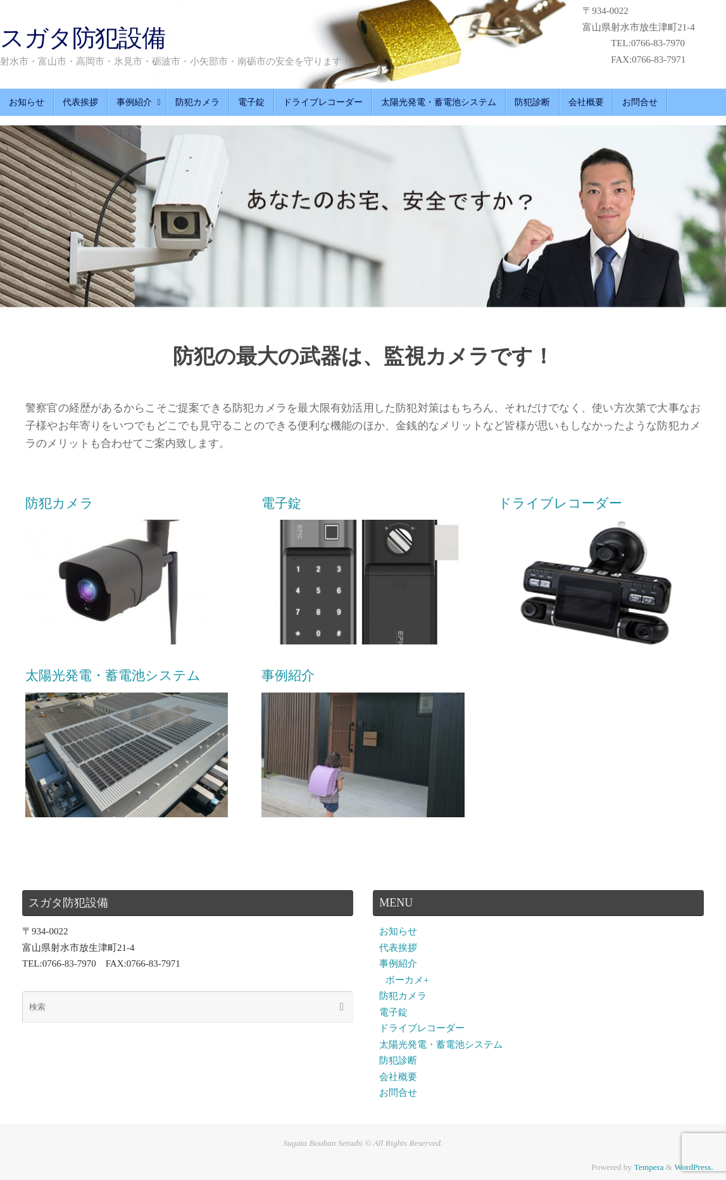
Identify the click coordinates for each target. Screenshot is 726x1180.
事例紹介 (398, 963)
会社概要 (398, 1077)
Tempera (648, 1167)
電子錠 (393, 1012)
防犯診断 (398, 1060)
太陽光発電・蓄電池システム (441, 1044)
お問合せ (398, 1093)
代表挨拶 (398, 948)
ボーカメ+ (407, 980)
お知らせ (398, 931)
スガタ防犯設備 (82, 38)
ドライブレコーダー (422, 1028)
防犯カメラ (403, 996)
